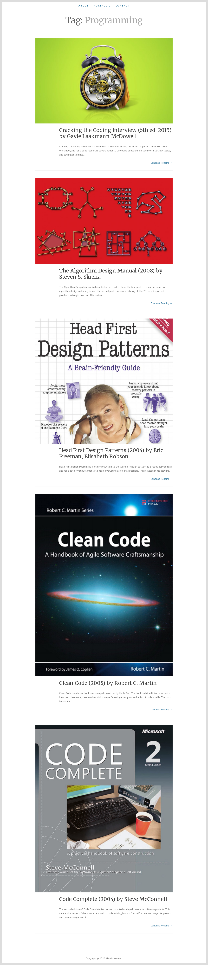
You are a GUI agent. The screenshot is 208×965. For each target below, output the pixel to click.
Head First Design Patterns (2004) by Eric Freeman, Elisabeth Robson (111, 453)
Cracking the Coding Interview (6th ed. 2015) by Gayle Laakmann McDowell (115, 133)
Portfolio (102, 5)
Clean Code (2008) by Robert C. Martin (108, 683)
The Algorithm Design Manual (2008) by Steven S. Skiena (110, 273)
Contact (123, 5)
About (83, 5)
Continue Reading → (162, 162)
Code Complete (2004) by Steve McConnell (113, 899)
